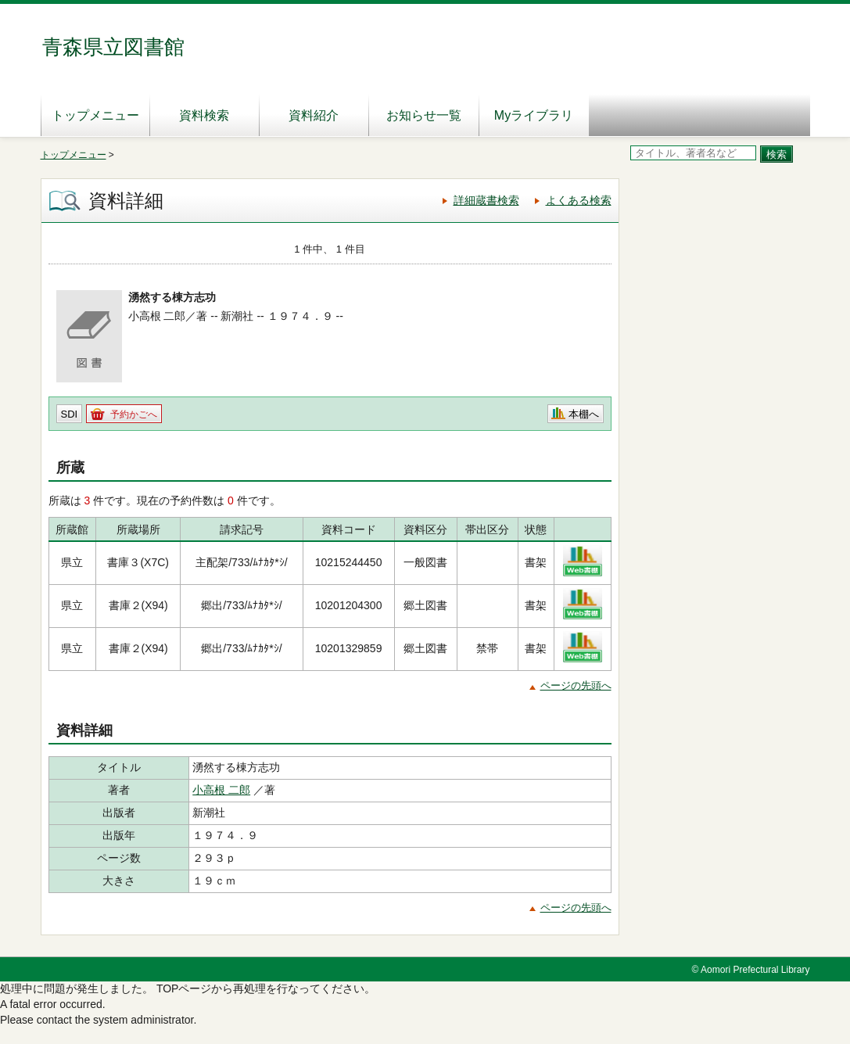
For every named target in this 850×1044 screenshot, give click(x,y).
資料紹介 (314, 115)
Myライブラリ (533, 115)
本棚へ (583, 414)
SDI (69, 414)
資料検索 (204, 115)
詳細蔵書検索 (486, 200)
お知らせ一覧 (423, 115)
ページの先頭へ (575, 685)
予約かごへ (133, 414)
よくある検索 (578, 200)
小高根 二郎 (221, 790)
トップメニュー (95, 115)
